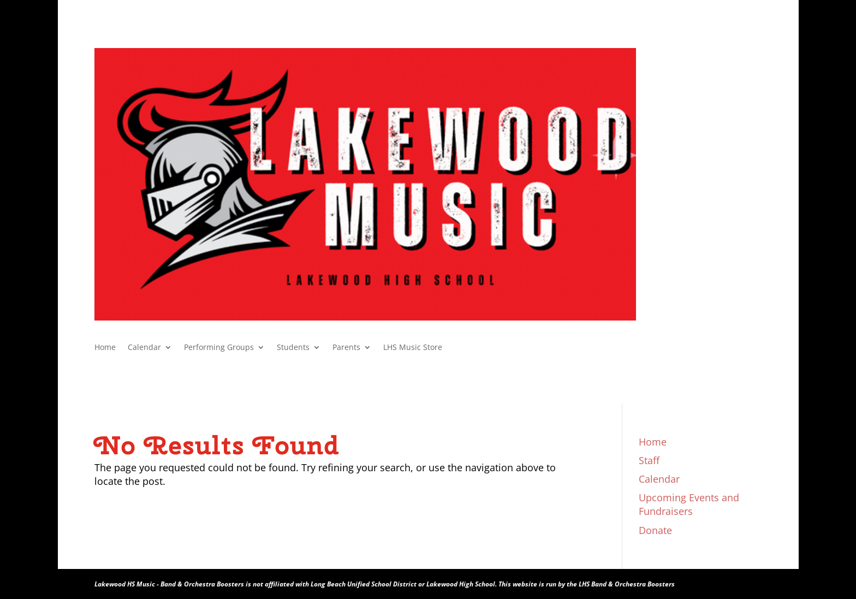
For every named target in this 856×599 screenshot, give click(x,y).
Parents (346, 347)
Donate (655, 530)
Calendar (144, 347)
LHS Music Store (412, 347)
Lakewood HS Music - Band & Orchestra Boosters (169, 584)
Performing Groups (219, 347)
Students (293, 347)
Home (105, 347)
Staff (649, 460)
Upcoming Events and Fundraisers (689, 504)
